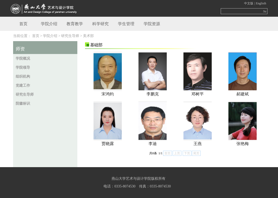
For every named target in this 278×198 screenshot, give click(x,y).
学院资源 (152, 24)
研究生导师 (25, 94)
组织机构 (23, 76)
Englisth (261, 3)
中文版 (248, 3)
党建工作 (23, 85)
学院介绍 (49, 24)
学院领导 (23, 67)
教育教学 (75, 24)
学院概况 (23, 58)
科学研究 (100, 24)
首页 (23, 24)
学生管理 (126, 24)
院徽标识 (23, 103)
